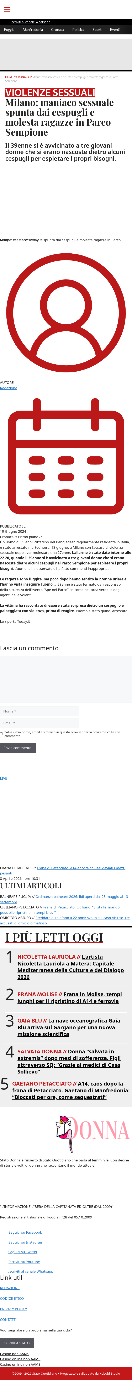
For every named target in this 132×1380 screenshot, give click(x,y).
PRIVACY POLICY (13, 1309)
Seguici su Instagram (26, 1242)
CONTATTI (8, 1319)
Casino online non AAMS (20, 1359)
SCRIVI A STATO (17, 1343)
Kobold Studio (110, 1373)
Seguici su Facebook (25, 1232)
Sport (97, 29)
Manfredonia (33, 29)
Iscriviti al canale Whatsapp (30, 1271)
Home (9, 77)
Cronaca (57, 29)
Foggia (9, 29)
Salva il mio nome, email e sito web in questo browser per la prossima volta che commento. (62, 734)
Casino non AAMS (14, 1353)
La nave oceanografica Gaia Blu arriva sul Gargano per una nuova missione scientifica (68, 1027)
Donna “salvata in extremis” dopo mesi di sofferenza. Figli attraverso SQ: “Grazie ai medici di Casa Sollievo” (69, 1061)
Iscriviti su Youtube (24, 1261)
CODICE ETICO (12, 1298)
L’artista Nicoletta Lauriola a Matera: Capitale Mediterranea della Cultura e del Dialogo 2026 (70, 966)
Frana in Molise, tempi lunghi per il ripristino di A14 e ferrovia (69, 997)
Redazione (8, 387)
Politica (78, 29)
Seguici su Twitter (22, 1251)
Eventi (115, 29)
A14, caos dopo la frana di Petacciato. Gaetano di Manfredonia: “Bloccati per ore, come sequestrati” (71, 1090)
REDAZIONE (10, 1287)
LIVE (3, 778)
